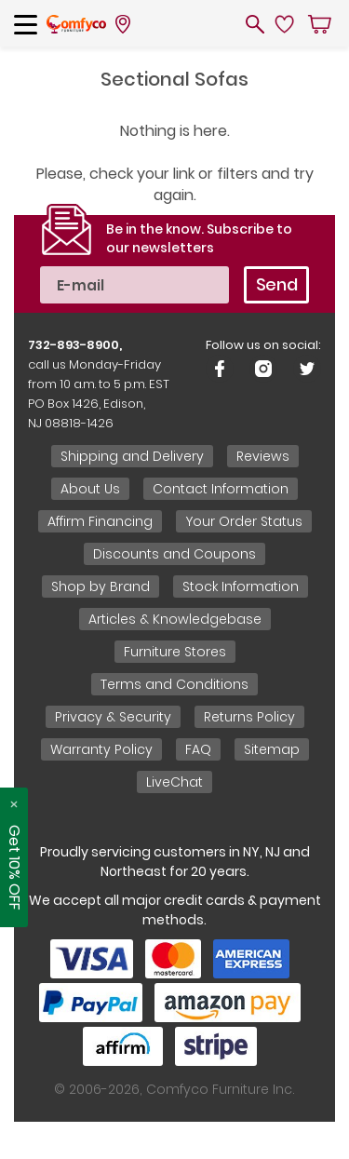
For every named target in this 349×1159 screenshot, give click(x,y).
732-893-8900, (75, 345)
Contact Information (221, 488)
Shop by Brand (100, 586)
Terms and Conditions (174, 684)
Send (277, 284)
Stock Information (240, 586)
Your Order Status (243, 521)
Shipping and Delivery (132, 456)
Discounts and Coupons (174, 554)
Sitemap (272, 749)
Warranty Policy (101, 749)
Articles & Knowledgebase (175, 619)
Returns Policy (249, 717)
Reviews (262, 456)
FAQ (198, 749)
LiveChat (174, 782)
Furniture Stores (175, 651)
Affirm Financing (100, 521)
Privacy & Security (113, 717)
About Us (90, 488)
